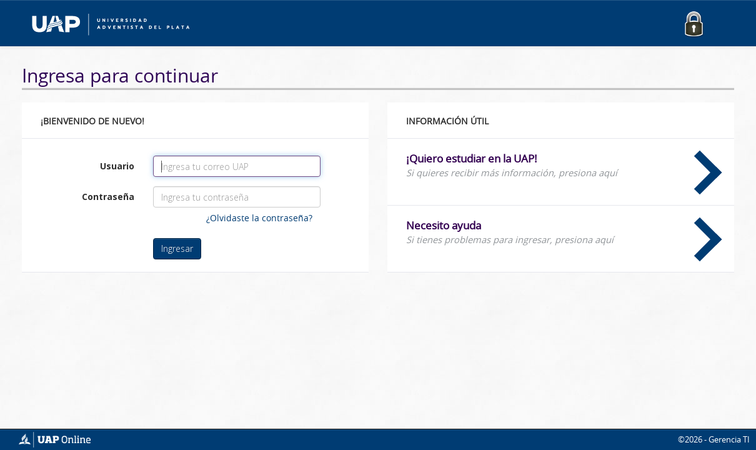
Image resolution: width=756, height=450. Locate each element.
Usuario (117, 166)
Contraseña (108, 196)
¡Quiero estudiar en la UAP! (564, 165)
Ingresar (177, 248)
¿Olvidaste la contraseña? (259, 218)
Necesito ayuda (564, 232)
